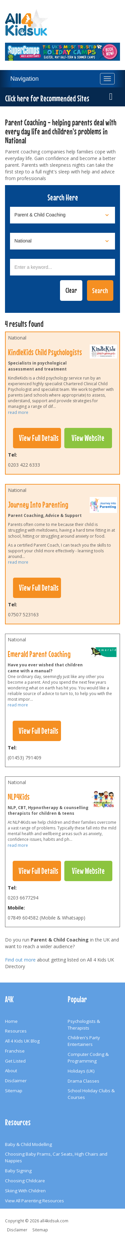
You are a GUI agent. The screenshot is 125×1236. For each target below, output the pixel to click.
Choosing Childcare (25, 1181)
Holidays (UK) (81, 1071)
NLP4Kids (19, 796)
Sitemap (13, 1091)
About (11, 1071)
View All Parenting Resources (34, 1201)
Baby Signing (18, 1171)
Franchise (15, 1051)
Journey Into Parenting (38, 504)
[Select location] (62, 241)
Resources (16, 1031)
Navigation (24, 78)
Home (11, 1021)
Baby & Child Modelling (28, 1144)
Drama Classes (83, 1081)
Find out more (20, 960)
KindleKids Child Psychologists (45, 352)
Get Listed (15, 1061)
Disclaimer (16, 1081)
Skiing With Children (25, 1191)
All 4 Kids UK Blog (22, 1041)
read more (18, 412)
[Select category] (62, 215)
